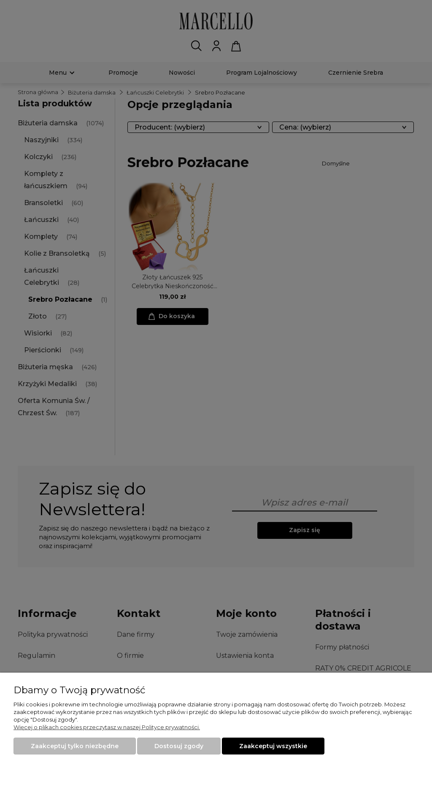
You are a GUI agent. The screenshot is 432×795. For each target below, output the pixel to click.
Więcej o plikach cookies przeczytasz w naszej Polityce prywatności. (107, 727)
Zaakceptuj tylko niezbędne (75, 746)
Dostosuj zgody (178, 746)
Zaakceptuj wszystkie (273, 746)
